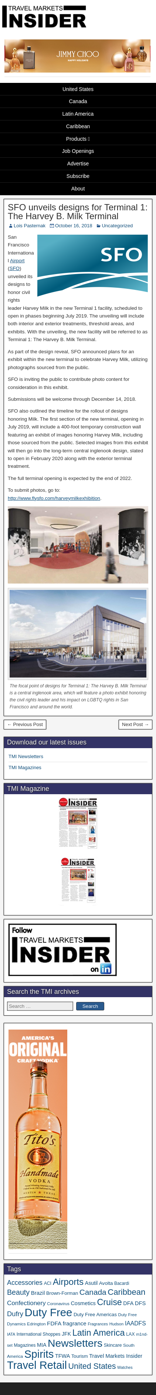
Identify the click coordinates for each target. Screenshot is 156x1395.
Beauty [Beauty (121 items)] (18, 1292)
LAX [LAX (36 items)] (130, 1334)
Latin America (78, 114)
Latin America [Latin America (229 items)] (98, 1333)
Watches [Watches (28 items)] (125, 1367)
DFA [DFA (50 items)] (128, 1303)
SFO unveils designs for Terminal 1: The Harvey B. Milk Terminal (77, 211)
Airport (17, 260)
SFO (14, 268)
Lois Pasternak (29, 225)
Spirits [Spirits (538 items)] (39, 1354)
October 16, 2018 (73, 225)
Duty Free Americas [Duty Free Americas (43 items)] (95, 1314)
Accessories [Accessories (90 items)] (25, 1282)
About (78, 189)
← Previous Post (25, 724)
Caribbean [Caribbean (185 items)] (126, 1292)
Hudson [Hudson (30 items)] (116, 1324)
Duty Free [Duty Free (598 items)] (48, 1312)
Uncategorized (117, 225)
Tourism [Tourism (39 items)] (79, 1356)
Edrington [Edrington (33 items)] (36, 1323)
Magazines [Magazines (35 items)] (24, 1345)
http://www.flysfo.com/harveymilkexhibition (54, 498)
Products (76, 139)
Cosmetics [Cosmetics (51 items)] (83, 1303)
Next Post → (135, 724)
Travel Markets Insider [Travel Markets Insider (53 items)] (115, 1356)
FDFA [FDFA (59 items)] (54, 1323)
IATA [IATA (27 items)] (11, 1334)
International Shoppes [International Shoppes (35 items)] (39, 1334)
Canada (78, 101)
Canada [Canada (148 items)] (92, 1292)
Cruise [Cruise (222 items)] (109, 1302)
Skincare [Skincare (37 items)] (113, 1345)
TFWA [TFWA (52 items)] (62, 1356)
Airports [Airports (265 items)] (68, 1282)
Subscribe (78, 176)
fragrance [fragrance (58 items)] (75, 1323)
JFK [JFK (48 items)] (66, 1334)
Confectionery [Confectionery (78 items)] (26, 1303)
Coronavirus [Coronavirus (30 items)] (58, 1303)
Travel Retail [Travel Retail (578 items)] (37, 1365)
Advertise (78, 164)
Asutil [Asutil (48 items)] (91, 1283)
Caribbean (78, 126)
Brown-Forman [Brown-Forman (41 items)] (62, 1293)
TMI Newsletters (26, 756)
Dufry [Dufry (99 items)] (15, 1314)
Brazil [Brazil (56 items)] (38, 1293)
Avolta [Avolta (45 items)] (106, 1283)
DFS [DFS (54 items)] (140, 1303)
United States (78, 89)
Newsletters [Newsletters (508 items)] (75, 1343)
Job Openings (78, 151)
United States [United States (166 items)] (92, 1366)
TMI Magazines (25, 767)
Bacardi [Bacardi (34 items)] (121, 1283)
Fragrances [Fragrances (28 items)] (98, 1324)
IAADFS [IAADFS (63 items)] (135, 1323)
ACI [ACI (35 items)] (47, 1283)
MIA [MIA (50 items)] (41, 1345)
